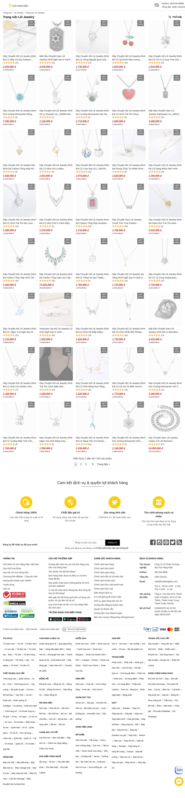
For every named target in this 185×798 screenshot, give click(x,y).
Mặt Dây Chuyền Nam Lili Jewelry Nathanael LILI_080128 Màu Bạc (164, 112)
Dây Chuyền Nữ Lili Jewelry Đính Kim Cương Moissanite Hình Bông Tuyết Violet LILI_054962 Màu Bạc (128, 439)
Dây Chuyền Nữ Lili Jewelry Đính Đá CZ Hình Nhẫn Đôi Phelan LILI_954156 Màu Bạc (128, 330)
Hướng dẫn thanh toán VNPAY (17, 580)
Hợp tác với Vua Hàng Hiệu (16, 572)
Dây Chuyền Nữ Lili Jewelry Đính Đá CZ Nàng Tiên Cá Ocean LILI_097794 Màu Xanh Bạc (92, 439)
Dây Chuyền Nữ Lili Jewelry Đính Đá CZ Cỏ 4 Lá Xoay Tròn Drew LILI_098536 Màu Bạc (165, 58)
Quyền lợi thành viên (103, 609)
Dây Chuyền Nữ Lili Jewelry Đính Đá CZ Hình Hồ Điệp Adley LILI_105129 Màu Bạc (92, 330)
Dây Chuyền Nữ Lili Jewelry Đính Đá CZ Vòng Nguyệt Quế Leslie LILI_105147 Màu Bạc (92, 58)
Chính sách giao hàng (104, 572)
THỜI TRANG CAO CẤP (13, 673)
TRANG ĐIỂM (118, 657)
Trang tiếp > (103, 464)
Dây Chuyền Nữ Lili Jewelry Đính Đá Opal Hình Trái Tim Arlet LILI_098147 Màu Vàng (165, 221)
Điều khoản (31, 629)
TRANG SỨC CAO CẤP (158, 638)
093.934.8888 (177, 3)
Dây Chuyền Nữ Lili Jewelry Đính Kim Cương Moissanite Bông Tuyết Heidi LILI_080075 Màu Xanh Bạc (19, 112)
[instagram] (159, 542)
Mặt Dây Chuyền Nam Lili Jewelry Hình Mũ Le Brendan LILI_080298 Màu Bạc (163, 330)
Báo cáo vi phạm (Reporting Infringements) (114, 617)
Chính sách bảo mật (103, 589)
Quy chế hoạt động (12, 568)
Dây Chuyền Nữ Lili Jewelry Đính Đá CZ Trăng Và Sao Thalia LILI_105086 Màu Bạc (92, 276)
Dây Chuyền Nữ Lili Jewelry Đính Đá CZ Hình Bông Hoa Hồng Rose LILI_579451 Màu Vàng (92, 385)
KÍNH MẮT (80, 679)
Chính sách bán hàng (104, 564)
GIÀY (114, 703)
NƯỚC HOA (81, 638)
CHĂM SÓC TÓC (83, 697)
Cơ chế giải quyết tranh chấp (107, 597)
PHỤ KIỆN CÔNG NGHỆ (50, 756)
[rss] (179, 542)
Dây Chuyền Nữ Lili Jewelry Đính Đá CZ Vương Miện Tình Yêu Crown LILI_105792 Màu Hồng (19, 439)
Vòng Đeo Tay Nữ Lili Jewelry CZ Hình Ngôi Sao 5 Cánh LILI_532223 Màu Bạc (56, 330)
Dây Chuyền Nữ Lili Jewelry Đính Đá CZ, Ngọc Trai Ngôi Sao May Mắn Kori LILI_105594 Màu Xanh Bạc (19, 330)
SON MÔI (116, 638)
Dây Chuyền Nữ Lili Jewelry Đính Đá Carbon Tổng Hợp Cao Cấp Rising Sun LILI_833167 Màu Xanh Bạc (56, 276)
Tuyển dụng (8, 584)
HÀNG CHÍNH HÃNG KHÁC (160, 673)
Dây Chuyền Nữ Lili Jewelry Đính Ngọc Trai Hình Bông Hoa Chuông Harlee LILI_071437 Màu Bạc (56, 439)
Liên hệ (6, 589)
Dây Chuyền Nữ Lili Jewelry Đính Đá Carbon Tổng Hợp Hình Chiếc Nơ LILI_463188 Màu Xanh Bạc (19, 276)
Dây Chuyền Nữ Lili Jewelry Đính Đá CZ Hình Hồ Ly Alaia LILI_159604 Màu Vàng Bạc (56, 167)
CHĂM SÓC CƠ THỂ (48, 732)
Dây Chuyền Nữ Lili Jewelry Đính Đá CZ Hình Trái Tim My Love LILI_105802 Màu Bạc (19, 221)
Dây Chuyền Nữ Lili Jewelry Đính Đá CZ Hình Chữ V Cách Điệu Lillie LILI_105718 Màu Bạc (56, 221)
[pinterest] (166, 542)
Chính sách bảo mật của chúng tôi (112, 548)
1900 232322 (178, 7)
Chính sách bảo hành (104, 568)
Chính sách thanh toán (104, 580)
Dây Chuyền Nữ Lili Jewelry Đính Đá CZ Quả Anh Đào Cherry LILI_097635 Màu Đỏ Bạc (128, 58)
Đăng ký (112, 542)
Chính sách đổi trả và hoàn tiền (108, 576)
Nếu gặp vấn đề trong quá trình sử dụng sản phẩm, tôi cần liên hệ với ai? (69, 599)
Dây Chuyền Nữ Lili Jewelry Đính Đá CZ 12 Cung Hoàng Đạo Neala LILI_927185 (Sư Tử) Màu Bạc (165, 276)
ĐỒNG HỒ (44, 679)
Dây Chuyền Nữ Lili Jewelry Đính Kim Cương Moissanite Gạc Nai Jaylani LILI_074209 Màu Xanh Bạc (92, 112)
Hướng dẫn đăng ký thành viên (108, 605)
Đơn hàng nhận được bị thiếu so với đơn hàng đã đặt (68, 577)
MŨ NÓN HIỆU (45, 703)
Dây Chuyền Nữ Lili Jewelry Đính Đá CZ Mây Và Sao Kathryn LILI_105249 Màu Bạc (19, 58)
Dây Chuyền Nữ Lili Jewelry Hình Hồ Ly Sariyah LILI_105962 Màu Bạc (56, 112)
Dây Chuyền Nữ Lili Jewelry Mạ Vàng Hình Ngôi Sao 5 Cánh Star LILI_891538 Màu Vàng (128, 276)
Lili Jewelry (18, 13)
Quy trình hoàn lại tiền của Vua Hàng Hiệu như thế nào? (68, 606)
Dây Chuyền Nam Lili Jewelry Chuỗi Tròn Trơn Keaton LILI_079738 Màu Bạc (127, 221)
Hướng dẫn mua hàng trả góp (108, 613)
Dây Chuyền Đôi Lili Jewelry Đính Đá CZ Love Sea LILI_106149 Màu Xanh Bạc (92, 167)
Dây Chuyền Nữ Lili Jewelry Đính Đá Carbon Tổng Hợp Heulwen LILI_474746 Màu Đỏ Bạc (92, 221)
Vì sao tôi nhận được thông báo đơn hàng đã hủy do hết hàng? (69, 591)
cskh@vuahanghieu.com (166, 581)
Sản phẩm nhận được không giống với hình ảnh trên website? (69, 584)
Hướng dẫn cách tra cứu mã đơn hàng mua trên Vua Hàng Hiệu (69, 566)
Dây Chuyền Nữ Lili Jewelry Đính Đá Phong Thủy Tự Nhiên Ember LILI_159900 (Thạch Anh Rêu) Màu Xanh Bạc (128, 167)
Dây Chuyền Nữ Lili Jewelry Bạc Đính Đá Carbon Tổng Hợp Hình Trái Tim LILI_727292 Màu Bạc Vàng (19, 167)
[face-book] (153, 542)
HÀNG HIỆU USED (84, 727)
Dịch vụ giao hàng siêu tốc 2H (108, 601)
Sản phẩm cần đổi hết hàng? (62, 571)
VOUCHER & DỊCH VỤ (49, 638)
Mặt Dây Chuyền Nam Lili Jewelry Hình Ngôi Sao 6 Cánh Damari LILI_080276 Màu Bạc (54, 58)
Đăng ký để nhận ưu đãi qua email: (20, 544)
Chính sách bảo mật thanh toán (108, 584)
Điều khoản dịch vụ (103, 593)
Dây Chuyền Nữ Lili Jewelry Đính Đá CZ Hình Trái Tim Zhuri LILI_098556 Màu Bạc (128, 112)
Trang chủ (7, 13)
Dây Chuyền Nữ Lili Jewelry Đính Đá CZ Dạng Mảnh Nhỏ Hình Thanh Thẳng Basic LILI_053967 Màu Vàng (165, 167)
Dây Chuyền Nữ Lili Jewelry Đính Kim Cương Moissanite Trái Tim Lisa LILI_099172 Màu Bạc (165, 385)
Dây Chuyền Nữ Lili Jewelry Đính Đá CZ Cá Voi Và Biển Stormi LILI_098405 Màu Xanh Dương (128, 385)
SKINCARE (8, 757)
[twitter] (172, 542)
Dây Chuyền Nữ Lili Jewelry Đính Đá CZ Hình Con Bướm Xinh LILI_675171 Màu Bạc (19, 385)
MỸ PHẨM (80, 735)
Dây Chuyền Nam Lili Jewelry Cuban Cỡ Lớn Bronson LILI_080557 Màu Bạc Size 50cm (165, 439)
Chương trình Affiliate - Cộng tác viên (20, 576)
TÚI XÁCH (7, 638)
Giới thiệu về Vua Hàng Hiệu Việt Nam (21, 564)
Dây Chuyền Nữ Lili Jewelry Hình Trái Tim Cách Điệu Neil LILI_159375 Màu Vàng (56, 385)
